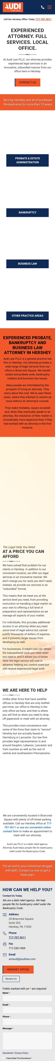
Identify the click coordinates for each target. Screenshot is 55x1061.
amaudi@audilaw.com (22, 959)
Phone (7, 1016)
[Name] (28, 998)
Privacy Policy (21, 1052)
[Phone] (28, 1022)
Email (6, 1004)
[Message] (28, 1041)
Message (8, 1028)
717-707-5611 (43, 19)
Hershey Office (18, 970)
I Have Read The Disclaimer (19, 1058)
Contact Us (27, 82)
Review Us (11, 979)
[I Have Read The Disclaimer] (4, 1058)
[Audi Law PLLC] (13, 7)
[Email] (28, 1010)
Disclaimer (8, 1052)
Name (6, 993)
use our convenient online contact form (27, 829)
